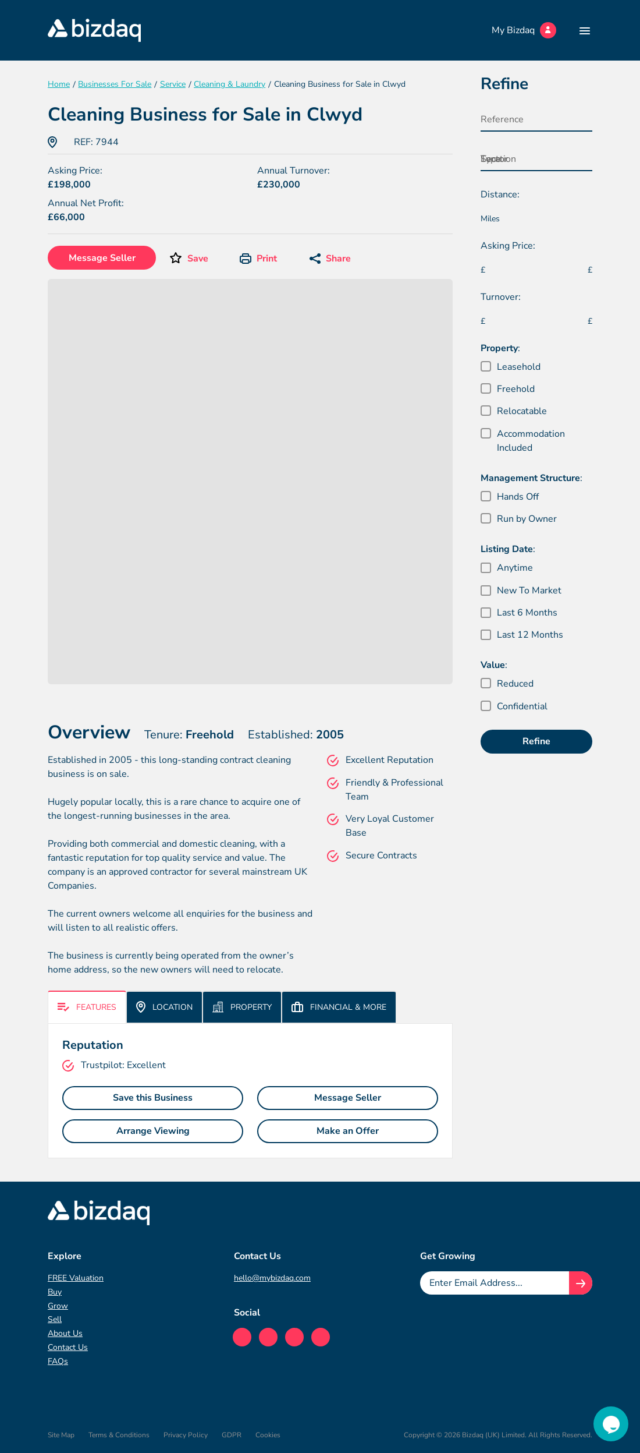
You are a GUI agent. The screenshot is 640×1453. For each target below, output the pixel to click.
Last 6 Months (527, 612)
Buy (55, 1292)
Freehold (516, 389)
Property (242, 1007)
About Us (65, 1333)
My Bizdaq (524, 30)
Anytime (515, 567)
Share (330, 258)
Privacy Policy (185, 1435)
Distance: (500, 194)
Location (164, 1007)
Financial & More (338, 1007)
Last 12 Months (530, 634)
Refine (536, 741)
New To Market (529, 590)
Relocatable (522, 411)
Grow (58, 1305)
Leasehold (519, 366)
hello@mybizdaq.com (272, 1278)
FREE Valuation (76, 1278)
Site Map (61, 1435)
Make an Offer (348, 1131)
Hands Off (518, 496)
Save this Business (153, 1097)
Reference (502, 119)
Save (197, 258)
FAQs (58, 1361)
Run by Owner (527, 518)
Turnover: (501, 297)
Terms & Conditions (119, 1435)
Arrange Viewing (153, 1131)
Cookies (267, 1435)
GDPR (231, 1435)
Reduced (515, 683)
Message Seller (102, 258)
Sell (55, 1319)
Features (87, 1007)
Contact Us (68, 1347)
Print (258, 258)
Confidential (522, 706)
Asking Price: (508, 245)
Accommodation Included (531, 440)
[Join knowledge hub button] (580, 1283)
